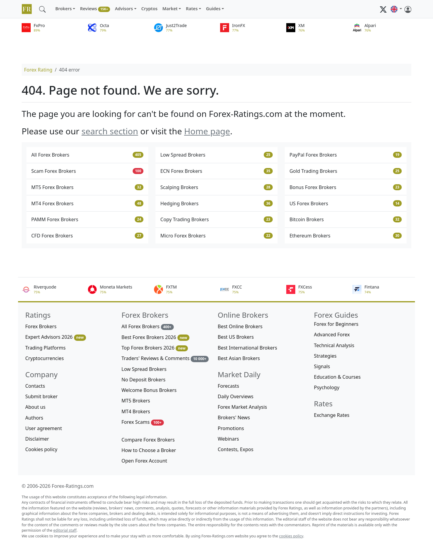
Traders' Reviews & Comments (165, 358)
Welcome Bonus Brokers (149, 390)
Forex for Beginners (336, 324)
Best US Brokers (236, 337)
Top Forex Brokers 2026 (154, 347)
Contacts (35, 386)
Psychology (326, 387)
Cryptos (149, 8)
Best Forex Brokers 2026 (155, 337)
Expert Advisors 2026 (55, 337)
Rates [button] (192, 8)
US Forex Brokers (346, 203)
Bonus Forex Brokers (346, 187)
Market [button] (170, 8)
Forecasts (228, 386)
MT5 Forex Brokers (87, 187)
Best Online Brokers (240, 326)
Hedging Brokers (216, 203)
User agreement (43, 428)
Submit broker (41, 396)
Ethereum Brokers (346, 235)
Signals (322, 366)
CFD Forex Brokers (87, 235)
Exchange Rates (331, 415)
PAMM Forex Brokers (87, 219)
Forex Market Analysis (242, 407)
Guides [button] (213, 8)
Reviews (95, 9)
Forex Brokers (41, 326)
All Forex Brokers (87, 154)
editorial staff (64, 530)
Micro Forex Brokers (216, 235)
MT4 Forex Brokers (87, 203)
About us (35, 407)
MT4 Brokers (135, 411)
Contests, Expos (235, 449)
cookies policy (291, 536)
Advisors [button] (124, 8)
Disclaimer (37, 439)
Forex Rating (38, 69)
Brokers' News (234, 417)
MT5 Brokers (135, 400)
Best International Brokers (247, 347)
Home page (207, 131)
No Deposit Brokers (143, 379)
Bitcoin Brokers (346, 219)
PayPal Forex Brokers (346, 154)
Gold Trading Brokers (346, 171)
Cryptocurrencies (44, 358)
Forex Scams (142, 422)
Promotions (231, 428)
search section (109, 131)
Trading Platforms (45, 347)
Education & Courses (337, 377)
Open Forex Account (144, 460)
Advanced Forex (332, 334)
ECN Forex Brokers (216, 171)
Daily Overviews (235, 396)
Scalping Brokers (216, 187)
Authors (34, 417)
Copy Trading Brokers (216, 219)
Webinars (228, 439)
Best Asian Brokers (239, 358)
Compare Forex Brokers (148, 439)
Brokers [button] (63, 8)
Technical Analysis (334, 345)
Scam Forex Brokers (87, 171)
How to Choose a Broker (148, 450)
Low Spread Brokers (216, 154)
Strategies (325, 356)
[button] (396, 9)
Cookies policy (41, 449)
